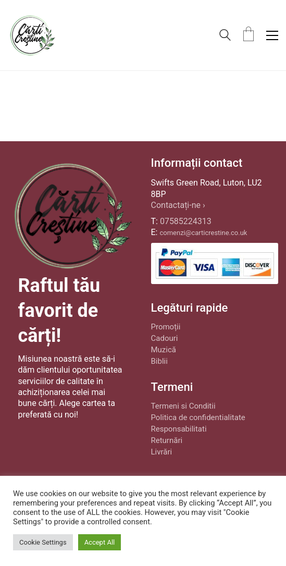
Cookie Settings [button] (43, 542)
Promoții (166, 326)
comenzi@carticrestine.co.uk (203, 233)
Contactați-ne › (178, 205)
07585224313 (186, 221)
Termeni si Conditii (183, 406)
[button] (272, 35)
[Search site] (225, 36)
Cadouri (164, 338)
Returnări (167, 440)
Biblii (159, 361)
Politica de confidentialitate (198, 417)
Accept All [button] (99, 542)
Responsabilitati (179, 429)
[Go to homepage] (32, 35)
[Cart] (248, 35)
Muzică (163, 349)
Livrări (161, 452)
